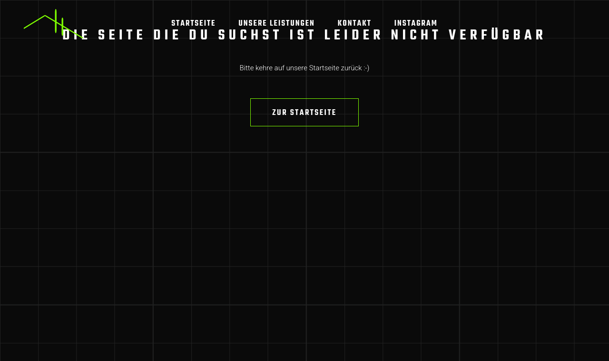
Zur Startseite (304, 113)
